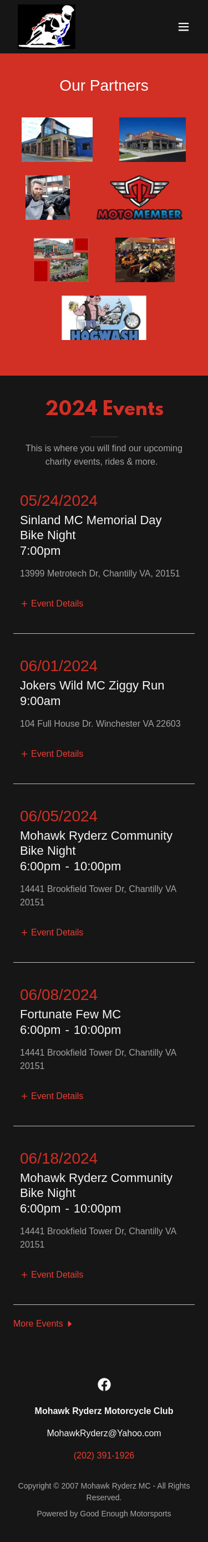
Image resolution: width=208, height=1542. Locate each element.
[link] (46, 26)
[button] (184, 27)
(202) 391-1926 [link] (104, 1455)
